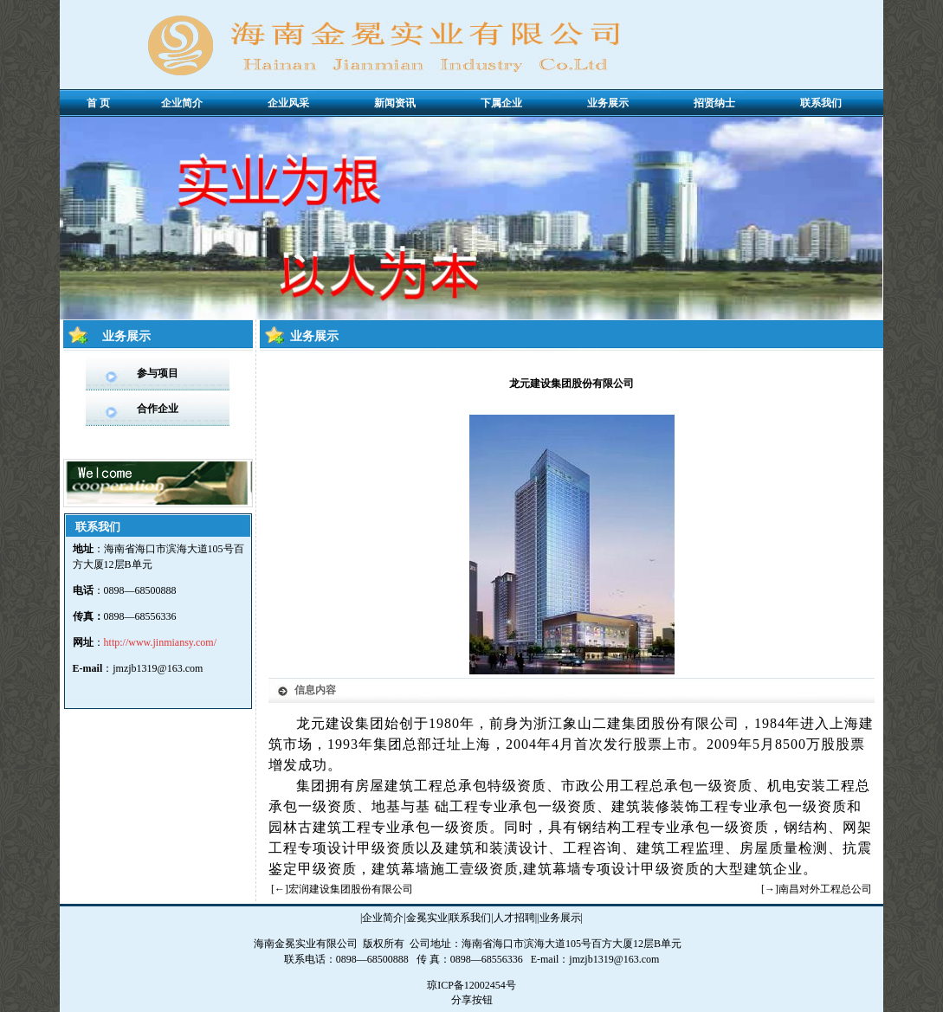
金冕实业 (427, 918)
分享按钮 (472, 1000)
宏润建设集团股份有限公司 (350, 889)
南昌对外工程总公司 (825, 889)
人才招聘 (514, 918)
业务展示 (560, 918)
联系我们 (470, 918)
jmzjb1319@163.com (158, 668)
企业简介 (383, 918)
